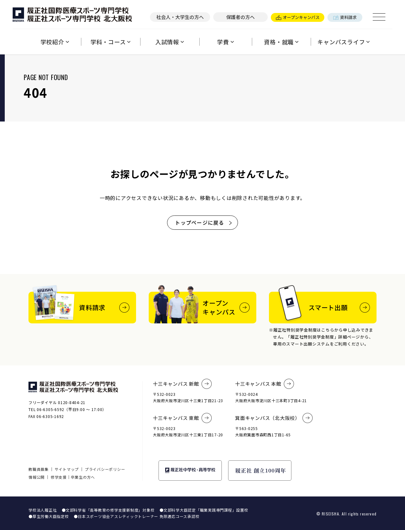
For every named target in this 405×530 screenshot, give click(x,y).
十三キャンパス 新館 (182, 384)
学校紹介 (54, 42)
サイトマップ (67, 469)
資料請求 (345, 17)
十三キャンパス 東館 (182, 418)
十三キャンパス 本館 (264, 384)
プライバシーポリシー (105, 469)
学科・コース (110, 42)
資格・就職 (281, 42)
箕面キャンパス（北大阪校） (274, 418)
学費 (225, 42)
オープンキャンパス (298, 17)
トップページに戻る (204, 222)
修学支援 (59, 477)
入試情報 (169, 42)
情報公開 (36, 477)
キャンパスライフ (343, 42)
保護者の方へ (240, 17)
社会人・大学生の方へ (180, 17)
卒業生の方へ (83, 477)
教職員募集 (38, 469)
